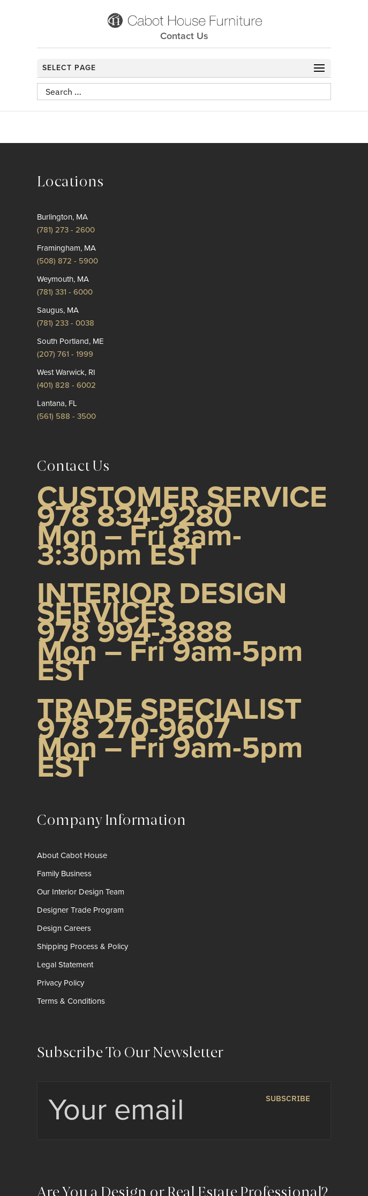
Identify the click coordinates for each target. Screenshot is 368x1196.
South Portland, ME (70, 341)
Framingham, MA (66, 248)
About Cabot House (72, 855)
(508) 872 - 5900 (67, 261)
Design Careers (64, 928)
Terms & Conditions (71, 1001)
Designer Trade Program (80, 910)
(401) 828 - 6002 (66, 385)
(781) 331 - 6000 (65, 292)
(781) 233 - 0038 (65, 323)
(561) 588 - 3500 (66, 416)
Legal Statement (65, 964)
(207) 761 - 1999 (65, 354)
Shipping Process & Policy (82, 946)
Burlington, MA (62, 217)
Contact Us (184, 36)
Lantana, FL (57, 403)
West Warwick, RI (66, 372)
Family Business (64, 873)
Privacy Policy (60, 983)
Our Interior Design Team (80, 892)
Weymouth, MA (63, 279)
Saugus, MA (58, 310)
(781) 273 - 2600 (66, 230)
